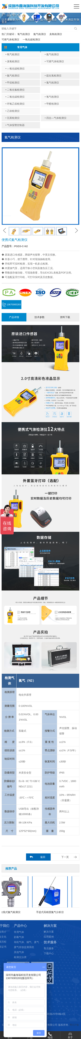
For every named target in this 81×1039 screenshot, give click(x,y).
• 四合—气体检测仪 (55, 117)
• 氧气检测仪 (12, 54)
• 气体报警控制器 (15, 125)
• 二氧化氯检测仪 (15, 89)
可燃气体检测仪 (10, 39)
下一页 (65, 857)
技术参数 (39, 317)
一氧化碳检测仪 (31, 39)
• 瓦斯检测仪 (12, 117)
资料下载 (65, 317)
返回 (42, 857)
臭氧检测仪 (55, 34)
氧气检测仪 (23, 34)
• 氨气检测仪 (52, 54)
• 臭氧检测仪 (12, 61)
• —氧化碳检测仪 (15, 68)
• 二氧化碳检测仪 (15, 96)
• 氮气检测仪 (12, 75)
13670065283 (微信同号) (11, 306)
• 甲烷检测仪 (12, 82)
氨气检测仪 (39, 34)
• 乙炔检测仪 (12, 110)
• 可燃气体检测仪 (54, 61)
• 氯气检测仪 (52, 82)
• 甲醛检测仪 (52, 103)
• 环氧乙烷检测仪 (15, 103)
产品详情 (14, 317)
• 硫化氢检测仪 (53, 75)
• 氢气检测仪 (52, 96)
